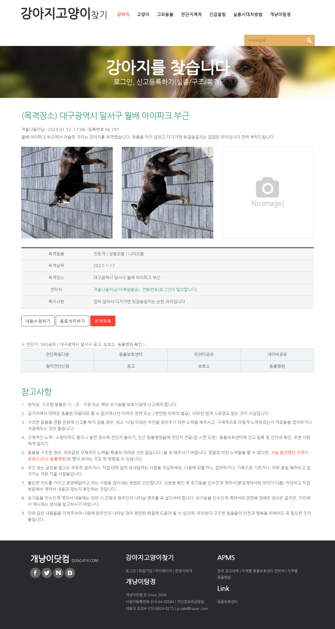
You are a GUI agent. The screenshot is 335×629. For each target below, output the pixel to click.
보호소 (204, 366)
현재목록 (102, 321)
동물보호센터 (131, 354)
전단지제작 (191, 14)
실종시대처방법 (248, 14)
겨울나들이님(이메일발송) (116, 289)
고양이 (143, 14)
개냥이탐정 (280, 14)
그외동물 (165, 14)
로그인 (123, 82)
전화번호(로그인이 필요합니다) (169, 289)
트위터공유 (204, 354)
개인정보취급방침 (190, 601)
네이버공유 (277, 354)
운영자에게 (183, 571)
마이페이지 (163, 571)
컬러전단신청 (57, 366)
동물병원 (277, 366)
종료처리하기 (72, 321)
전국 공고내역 (228, 571)
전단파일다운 (57, 354)
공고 (131, 366)
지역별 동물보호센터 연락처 (263, 571)
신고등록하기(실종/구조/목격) (179, 82)
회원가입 (145, 571)
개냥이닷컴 (64, 558)
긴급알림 (217, 14)
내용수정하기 (38, 321)
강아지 (123, 14)
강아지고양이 (64, 13)
